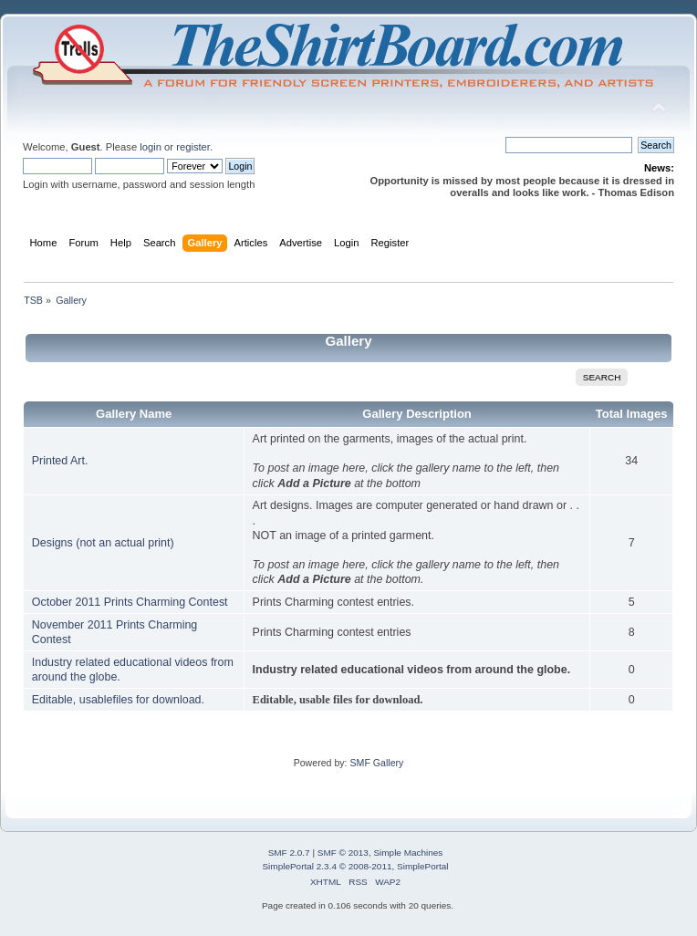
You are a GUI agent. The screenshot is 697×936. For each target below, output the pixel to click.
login (150, 146)
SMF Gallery (376, 762)
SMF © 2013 (343, 853)
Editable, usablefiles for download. (118, 699)
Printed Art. (60, 460)
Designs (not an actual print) (103, 542)
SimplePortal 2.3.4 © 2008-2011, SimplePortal (355, 866)
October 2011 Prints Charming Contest (130, 602)
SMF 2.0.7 (289, 853)
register (193, 146)
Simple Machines (407, 853)
